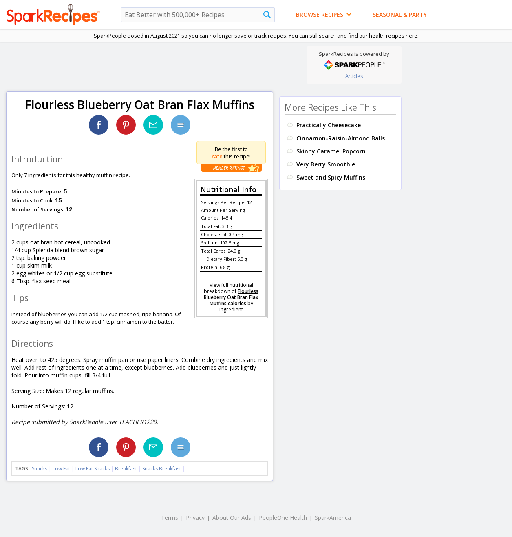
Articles (354, 76)
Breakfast (126, 468)
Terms (169, 517)
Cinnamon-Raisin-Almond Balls (340, 138)
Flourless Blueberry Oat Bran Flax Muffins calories (231, 297)
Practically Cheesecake (328, 125)
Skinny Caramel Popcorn (331, 151)
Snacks (39, 468)
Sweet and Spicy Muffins (330, 177)
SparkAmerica (333, 517)
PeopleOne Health (283, 517)
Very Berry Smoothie (325, 164)
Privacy (195, 517)
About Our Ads (231, 517)
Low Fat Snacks (92, 468)
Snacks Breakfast (161, 468)
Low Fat (61, 468)
